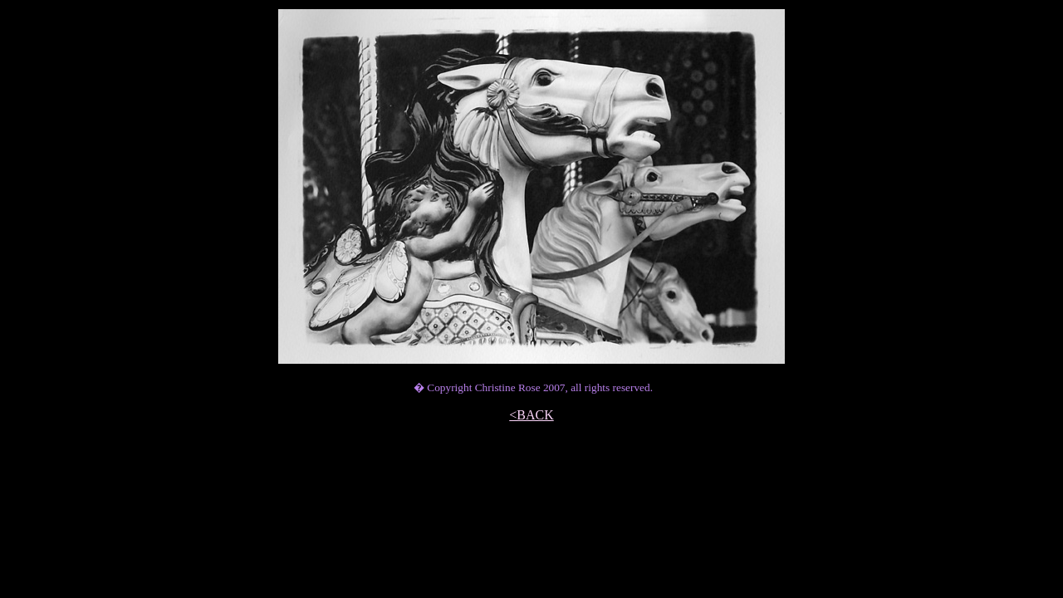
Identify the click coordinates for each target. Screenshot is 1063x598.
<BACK (531, 415)
